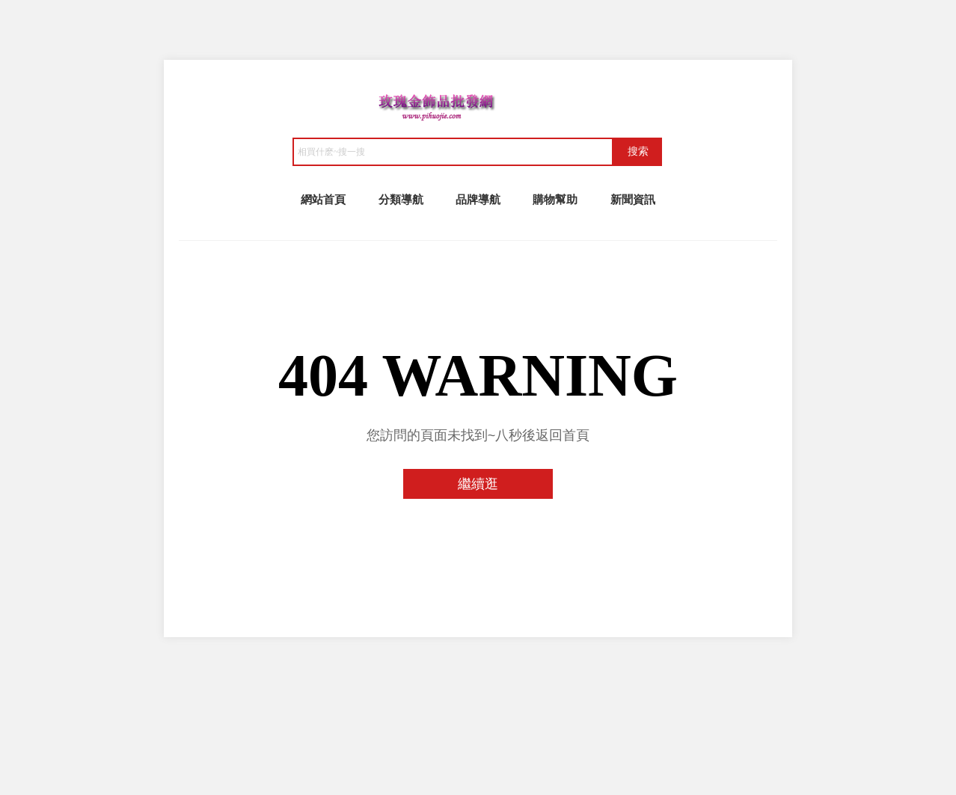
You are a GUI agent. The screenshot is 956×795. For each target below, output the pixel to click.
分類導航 (401, 199)
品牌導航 (478, 199)
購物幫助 (555, 199)
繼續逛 (478, 483)
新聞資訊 (632, 199)
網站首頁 (323, 199)
